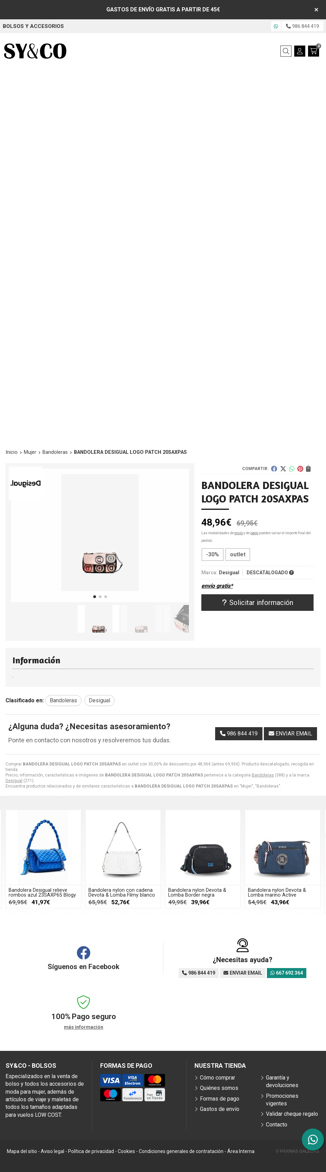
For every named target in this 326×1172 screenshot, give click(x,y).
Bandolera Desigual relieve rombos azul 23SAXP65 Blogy (42, 892)
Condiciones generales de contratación (181, 1151)
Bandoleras (263, 775)
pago (254, 533)
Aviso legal (52, 1151)
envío (238, 533)
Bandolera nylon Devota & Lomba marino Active (277, 892)
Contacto (276, 1124)
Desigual (14, 780)
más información (83, 1027)
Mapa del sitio (22, 1151)
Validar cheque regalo (292, 1114)
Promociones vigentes (282, 1100)
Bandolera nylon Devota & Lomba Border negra (197, 892)
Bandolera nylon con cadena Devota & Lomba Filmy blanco (121, 892)
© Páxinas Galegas (297, 1151)
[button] (94, 596)
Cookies (126, 1151)
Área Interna (241, 1151)
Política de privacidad (91, 1151)
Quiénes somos (219, 1088)
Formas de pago (219, 1098)
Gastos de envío (219, 1109)
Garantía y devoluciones (282, 1081)
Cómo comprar (217, 1077)
